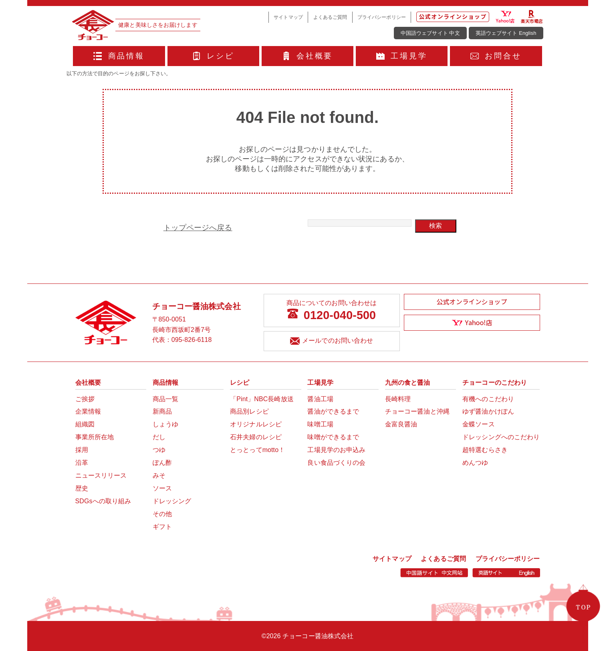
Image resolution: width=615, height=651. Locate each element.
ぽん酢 (162, 462)
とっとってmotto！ (257, 449)
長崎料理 (398, 399)
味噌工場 (320, 424)
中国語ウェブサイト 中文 (430, 33)
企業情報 (88, 411)
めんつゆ (475, 462)
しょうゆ (165, 424)
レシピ (213, 56)
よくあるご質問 (330, 17)
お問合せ (496, 56)
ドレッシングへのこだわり (501, 437)
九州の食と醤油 (407, 382)
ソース (162, 488)
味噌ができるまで (333, 437)
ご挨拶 (85, 399)
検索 (435, 225)
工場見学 (401, 56)
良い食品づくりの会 (336, 462)
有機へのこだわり (488, 399)
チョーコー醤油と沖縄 (417, 411)
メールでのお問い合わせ (331, 342)
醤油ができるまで (333, 411)
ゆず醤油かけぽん (488, 411)
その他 (162, 513)
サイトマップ (288, 17)
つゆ (159, 449)
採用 (81, 449)
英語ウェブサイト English (506, 33)
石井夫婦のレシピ (256, 437)
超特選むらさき (485, 449)
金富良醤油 (401, 424)
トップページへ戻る (197, 227)
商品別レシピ (249, 411)
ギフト (162, 526)
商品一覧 (165, 399)
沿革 (81, 462)
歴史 (81, 488)
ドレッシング (172, 501)
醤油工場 (320, 399)
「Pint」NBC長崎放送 (262, 399)
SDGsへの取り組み (103, 501)
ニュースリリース (101, 475)
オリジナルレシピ (256, 424)
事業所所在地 (94, 437)
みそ (159, 475)
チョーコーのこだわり (494, 382)
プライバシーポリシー (381, 17)
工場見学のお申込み (336, 449)
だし (159, 437)
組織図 (85, 424)
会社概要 (307, 56)
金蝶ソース (478, 424)
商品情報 (119, 56)
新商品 (162, 411)
